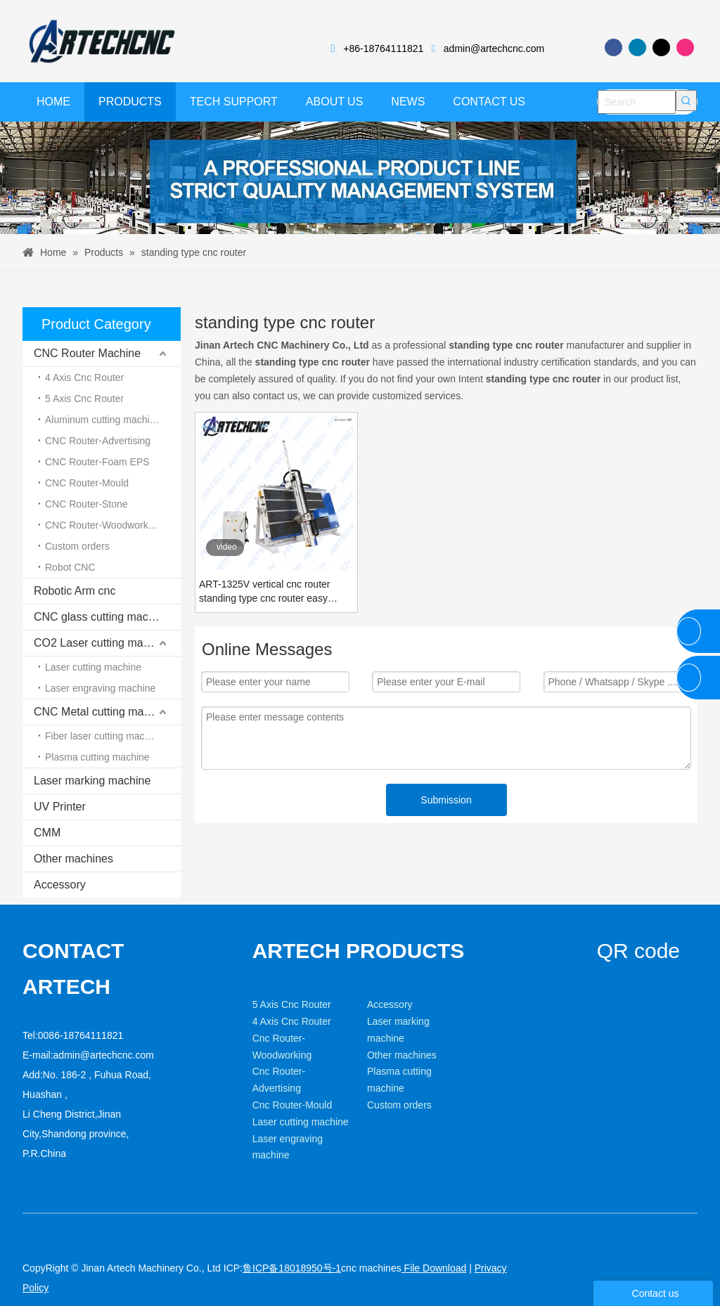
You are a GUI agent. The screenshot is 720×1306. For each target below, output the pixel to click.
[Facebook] (613, 47)
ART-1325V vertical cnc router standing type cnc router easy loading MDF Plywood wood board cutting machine (274, 591)
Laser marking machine (92, 781)
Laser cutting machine (93, 667)
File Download (434, 1268)
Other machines (73, 859)
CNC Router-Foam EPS (97, 461)
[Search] (637, 102)
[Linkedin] (637, 47)
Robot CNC (70, 567)
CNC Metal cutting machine (102, 712)
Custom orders (77, 546)
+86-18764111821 (383, 48)
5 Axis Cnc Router (84, 398)
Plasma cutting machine (97, 757)
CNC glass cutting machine (101, 617)
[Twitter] (661, 47)
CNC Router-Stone (86, 504)
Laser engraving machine (100, 688)
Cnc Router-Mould (292, 1105)
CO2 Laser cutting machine (102, 643)
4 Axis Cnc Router (84, 377)
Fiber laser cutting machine (104, 736)
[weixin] (608, 980)
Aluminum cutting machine (102, 419)
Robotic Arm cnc (74, 591)
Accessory (60, 885)
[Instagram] (685, 47)
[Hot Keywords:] (686, 100)
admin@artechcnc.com (494, 48)
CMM (47, 833)
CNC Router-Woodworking (103, 525)
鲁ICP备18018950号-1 (292, 1268)
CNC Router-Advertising (97, 440)
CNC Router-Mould (87, 483)
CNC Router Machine (87, 353)
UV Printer (60, 807)
